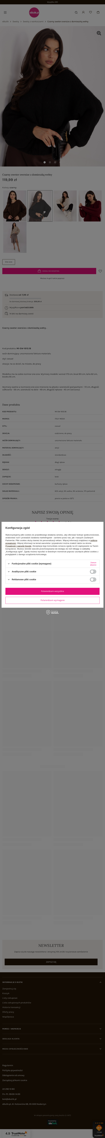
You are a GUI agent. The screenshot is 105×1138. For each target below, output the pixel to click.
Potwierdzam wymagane (53, 600)
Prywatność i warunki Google (18, 546)
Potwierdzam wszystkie (52, 591)
